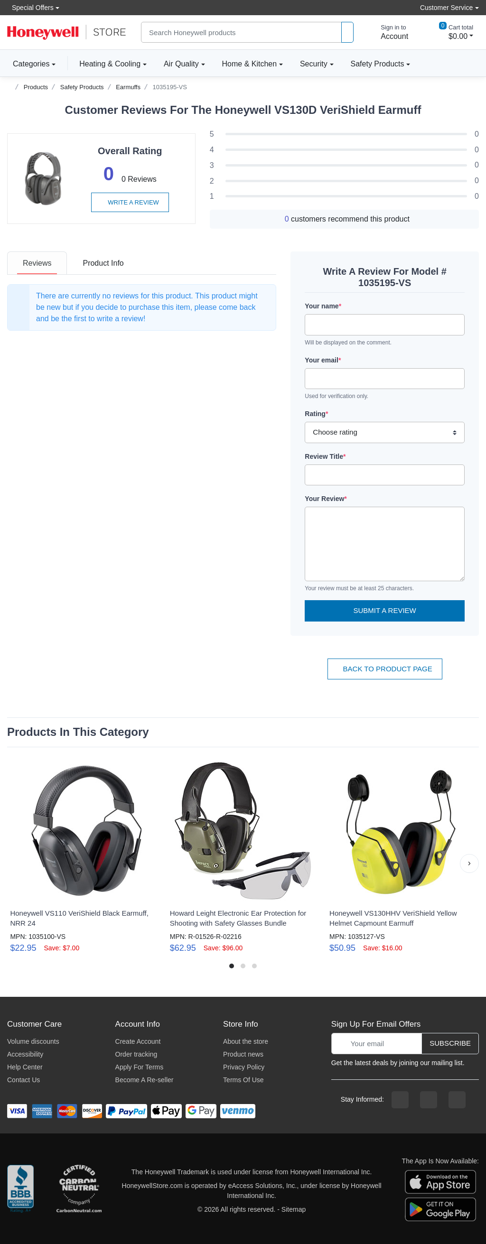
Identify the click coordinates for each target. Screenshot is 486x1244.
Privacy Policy (243, 1067)
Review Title (325, 456)
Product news (243, 1054)
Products (36, 87)
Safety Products (377, 64)
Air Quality (181, 64)
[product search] (347, 32)
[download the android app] (440, 1209)
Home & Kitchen (249, 64)
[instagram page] (428, 1099)
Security (313, 64)
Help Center (25, 1067)
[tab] (37, 263)
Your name (323, 306)
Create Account (138, 1041)
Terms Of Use (243, 1080)
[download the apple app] (440, 1181)
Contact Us (23, 1080)
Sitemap (293, 1209)
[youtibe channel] (457, 1099)
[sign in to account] (387, 32)
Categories (28, 63)
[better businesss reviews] (20, 1191)
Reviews (37, 263)
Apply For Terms (139, 1067)
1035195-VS (170, 87)
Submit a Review (385, 610)
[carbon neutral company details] (78, 1191)
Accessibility (25, 1054)
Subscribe (450, 1043)
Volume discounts (33, 1041)
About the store (245, 1041)
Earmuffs (128, 87)
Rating (316, 414)
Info (103, 263)
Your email (323, 360)
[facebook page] (400, 1099)
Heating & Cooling (109, 64)
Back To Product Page (384, 669)
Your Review (325, 498)
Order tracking (136, 1054)
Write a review (130, 202)
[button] (469, 863)
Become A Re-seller (144, 1080)
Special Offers (30, 7)
